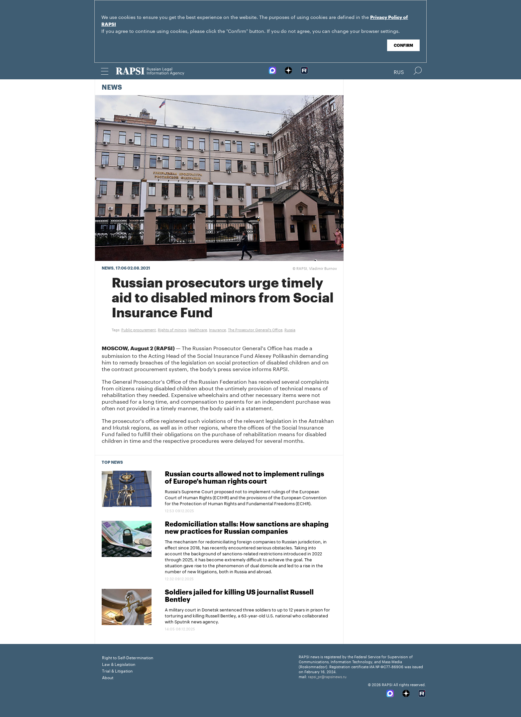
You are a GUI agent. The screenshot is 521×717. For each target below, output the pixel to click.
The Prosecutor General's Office (255, 329)
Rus (399, 71)
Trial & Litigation (117, 670)
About (107, 677)
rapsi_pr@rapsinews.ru (327, 676)
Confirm (403, 45)
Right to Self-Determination (127, 657)
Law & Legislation (118, 664)
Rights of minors (172, 329)
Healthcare (197, 329)
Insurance (217, 329)
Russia (289, 329)
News (112, 87)
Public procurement (138, 329)
